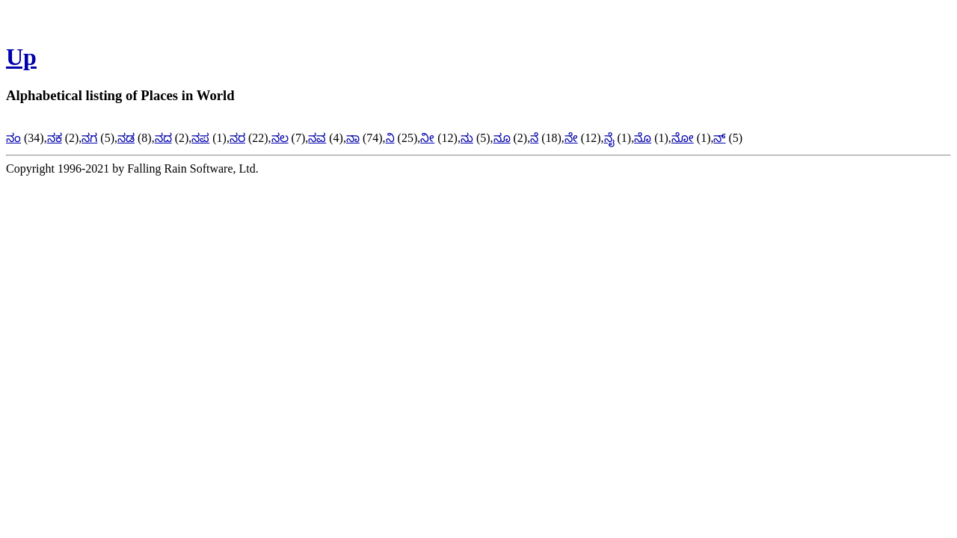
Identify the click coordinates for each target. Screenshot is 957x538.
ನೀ (427, 138)
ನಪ (200, 138)
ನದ (163, 138)
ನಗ (89, 138)
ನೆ (534, 138)
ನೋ (682, 138)
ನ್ (719, 138)
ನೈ (609, 138)
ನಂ (13, 138)
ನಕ (54, 138)
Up (21, 56)
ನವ (317, 138)
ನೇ (571, 138)
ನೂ (502, 138)
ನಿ (390, 138)
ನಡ (126, 138)
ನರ (237, 138)
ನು (467, 138)
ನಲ (280, 138)
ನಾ (353, 138)
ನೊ (642, 138)
